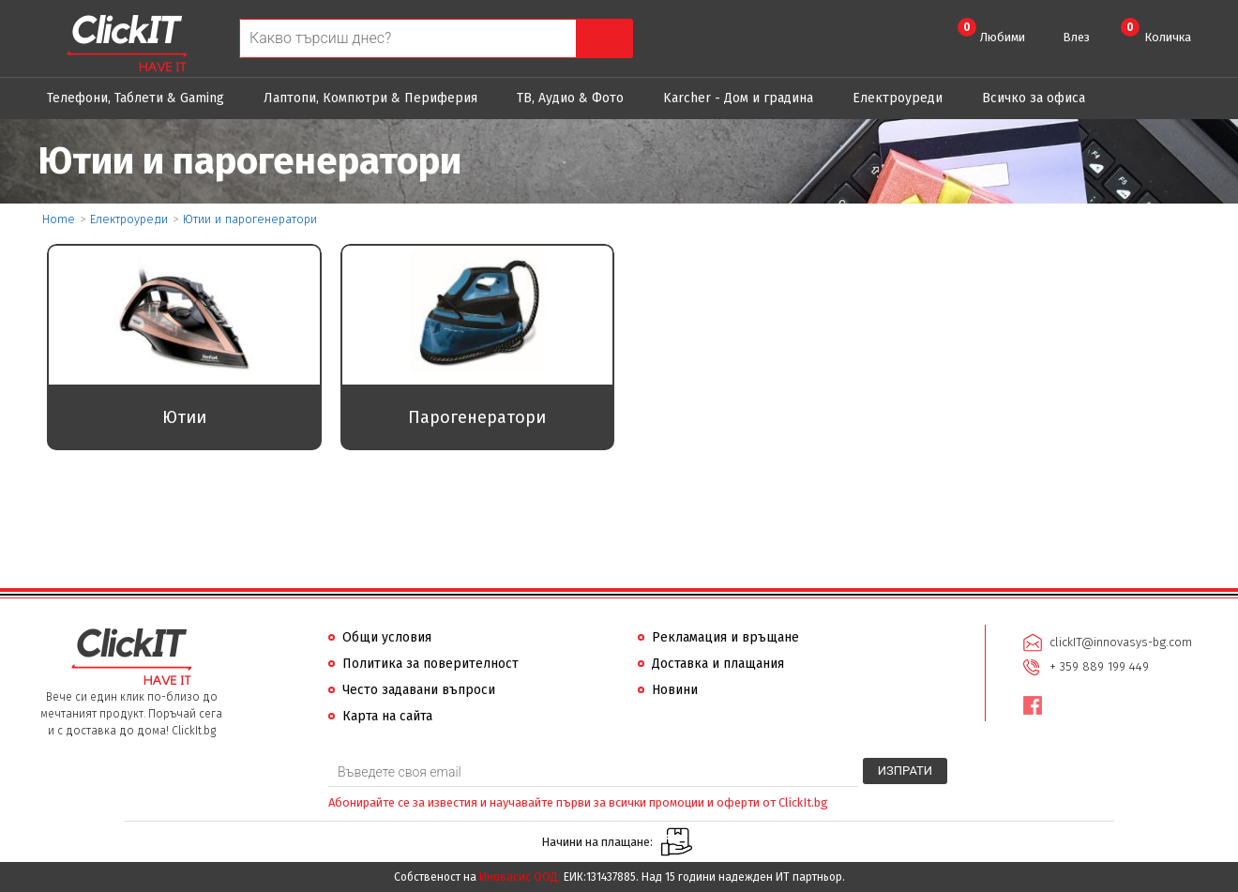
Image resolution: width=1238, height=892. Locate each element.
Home (58, 219)
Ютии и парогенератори (250, 219)
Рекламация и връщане (725, 637)
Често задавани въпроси (418, 690)
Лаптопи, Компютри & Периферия (370, 98)
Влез (1076, 37)
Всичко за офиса (1033, 98)
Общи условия (386, 637)
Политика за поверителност (430, 664)
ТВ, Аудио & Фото (570, 98)
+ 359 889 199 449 (1099, 666)
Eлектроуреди (898, 98)
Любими (991, 31)
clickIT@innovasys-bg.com (1120, 642)
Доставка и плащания (718, 664)
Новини (675, 690)
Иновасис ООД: (520, 877)
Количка (1156, 31)
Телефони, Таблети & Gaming (135, 98)
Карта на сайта (387, 716)
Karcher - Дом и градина (738, 98)
